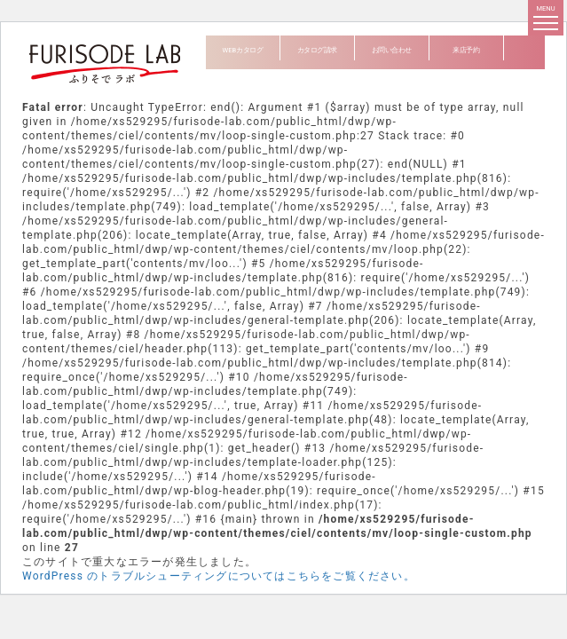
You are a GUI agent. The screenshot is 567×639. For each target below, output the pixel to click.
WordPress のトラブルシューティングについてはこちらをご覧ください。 (218, 576)
